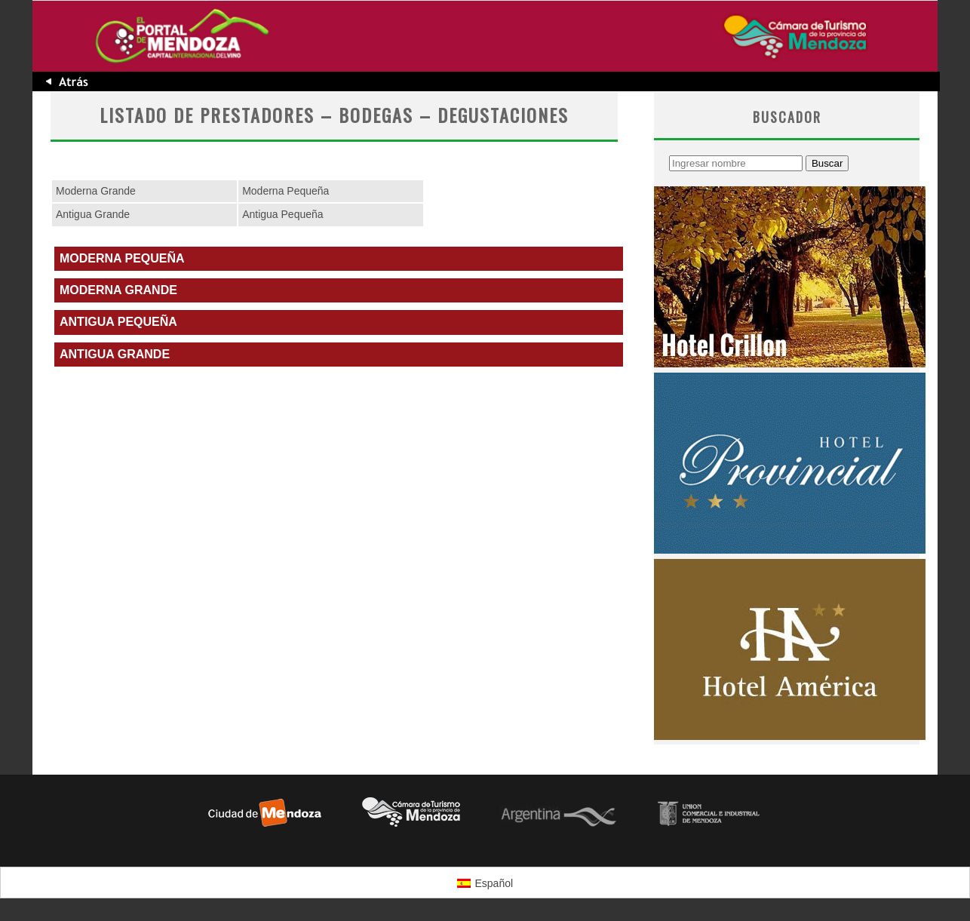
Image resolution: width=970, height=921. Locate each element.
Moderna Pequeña (285, 191)
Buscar (827, 163)
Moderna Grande (96, 191)
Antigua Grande (93, 214)
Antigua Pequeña (282, 214)
